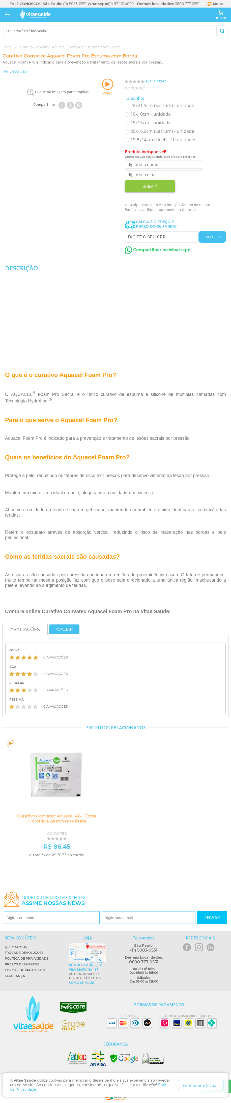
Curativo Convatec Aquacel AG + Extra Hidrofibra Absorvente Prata (56, 819)
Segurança (15, 976)
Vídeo (107, 87)
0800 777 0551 (187, 4)
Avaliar (64, 629)
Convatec (135, 88)
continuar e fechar (200, 1085)
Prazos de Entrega (22, 964)
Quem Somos (16, 947)
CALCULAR (212, 236)
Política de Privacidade (26, 958)
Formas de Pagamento (25, 970)
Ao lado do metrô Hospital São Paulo (87, 974)
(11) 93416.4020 (121, 4)
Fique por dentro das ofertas (53, 900)
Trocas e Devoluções (24, 953)
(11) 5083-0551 (74, 4)
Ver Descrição (15, 71)
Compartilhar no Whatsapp (157, 249)
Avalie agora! (156, 81)
